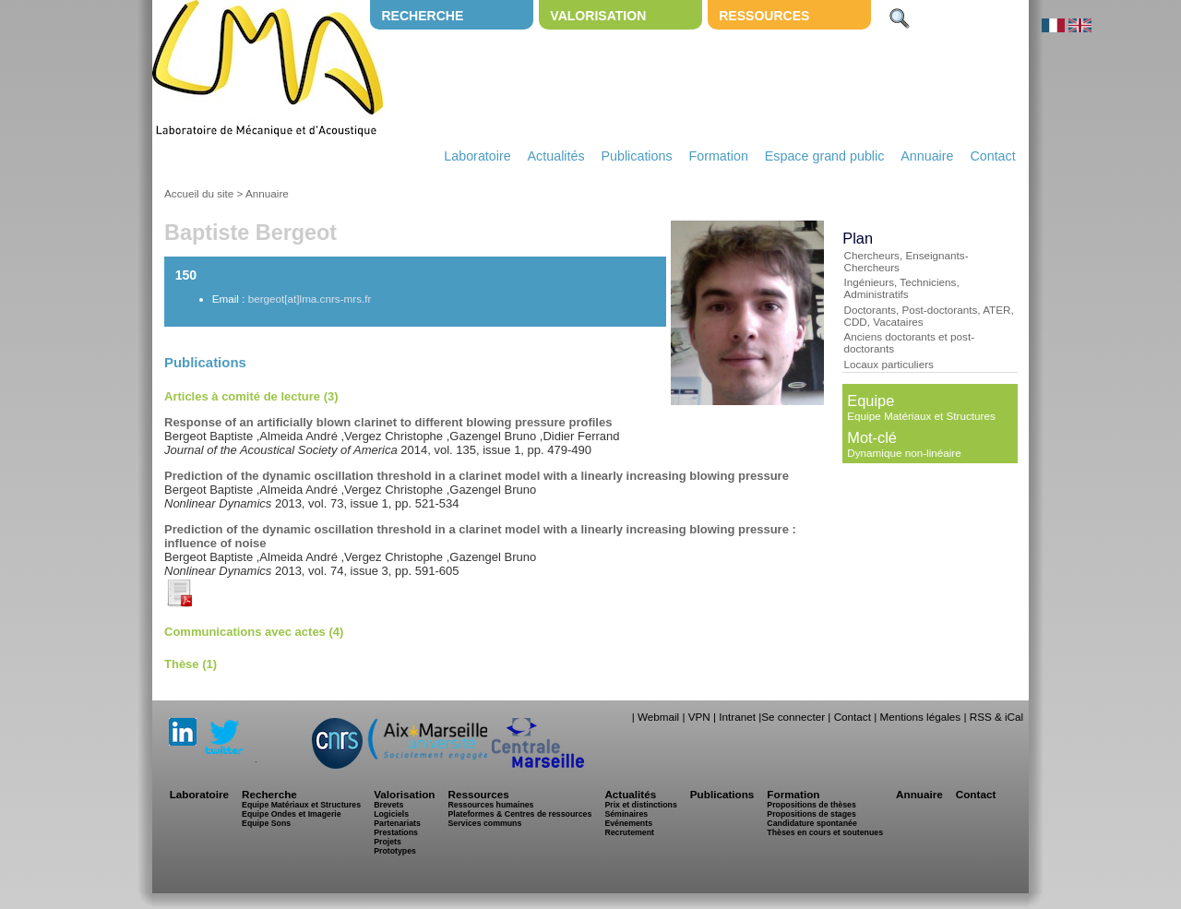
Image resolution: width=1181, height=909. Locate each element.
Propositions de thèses (811, 804)
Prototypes (395, 850)
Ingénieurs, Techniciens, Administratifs (901, 288)
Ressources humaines (490, 804)
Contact (992, 156)
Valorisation (598, 15)
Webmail (658, 717)
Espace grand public (825, 156)
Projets (387, 841)
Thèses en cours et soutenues (825, 832)
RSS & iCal (996, 717)
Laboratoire (477, 156)
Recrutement (629, 832)
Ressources (764, 15)
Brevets (388, 804)
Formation (718, 156)
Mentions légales (919, 717)
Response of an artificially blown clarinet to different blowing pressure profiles (388, 422)
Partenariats (397, 823)
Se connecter (793, 717)
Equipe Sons (266, 823)
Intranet (737, 717)
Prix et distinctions (640, 804)
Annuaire (927, 156)
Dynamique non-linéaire (903, 453)
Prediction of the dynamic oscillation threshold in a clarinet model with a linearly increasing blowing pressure (476, 476)
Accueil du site (198, 193)
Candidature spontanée (811, 823)
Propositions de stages (811, 814)
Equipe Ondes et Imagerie (291, 814)
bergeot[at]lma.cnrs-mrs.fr (310, 299)
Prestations (396, 832)
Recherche (422, 15)
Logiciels (391, 814)
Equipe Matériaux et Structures (921, 416)
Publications (636, 156)
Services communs (484, 823)
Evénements (628, 823)
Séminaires (626, 814)
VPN (699, 717)
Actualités (556, 156)
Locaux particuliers (888, 364)
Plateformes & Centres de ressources (519, 814)
